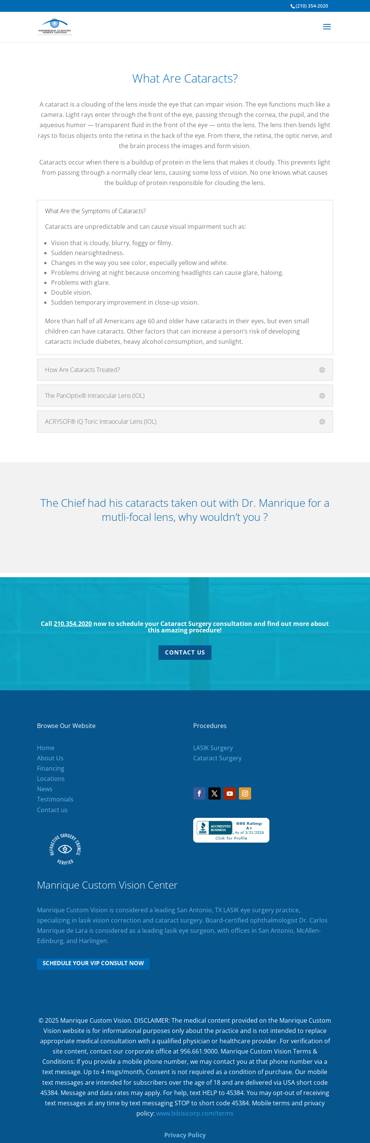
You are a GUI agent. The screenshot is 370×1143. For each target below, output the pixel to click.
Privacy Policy (185, 1135)
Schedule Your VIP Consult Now (93, 963)
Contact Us (185, 652)
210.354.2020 (73, 623)
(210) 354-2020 (312, 6)
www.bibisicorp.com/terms (195, 1113)
